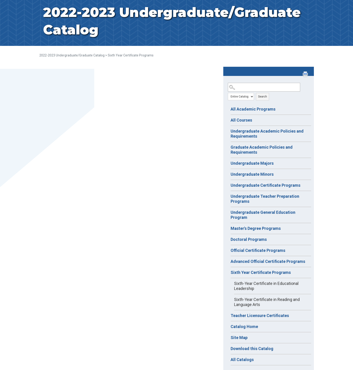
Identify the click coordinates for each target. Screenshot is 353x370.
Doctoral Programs (249, 239)
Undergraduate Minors (252, 174)
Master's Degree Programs (256, 228)
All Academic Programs (253, 109)
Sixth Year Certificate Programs (261, 272)
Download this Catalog (252, 348)
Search (262, 96)
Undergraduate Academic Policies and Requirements (267, 134)
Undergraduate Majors (252, 163)
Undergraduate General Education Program (263, 215)
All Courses (241, 120)
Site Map (239, 337)
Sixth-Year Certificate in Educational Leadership (266, 286)
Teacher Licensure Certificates (260, 315)
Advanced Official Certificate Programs (268, 261)
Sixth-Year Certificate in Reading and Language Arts (267, 302)
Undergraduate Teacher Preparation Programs (265, 199)
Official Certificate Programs (258, 250)
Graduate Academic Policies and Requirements (262, 150)
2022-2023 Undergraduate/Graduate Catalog (72, 55)
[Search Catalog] (264, 87)
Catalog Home (244, 326)
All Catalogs (242, 359)
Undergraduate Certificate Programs (265, 185)
